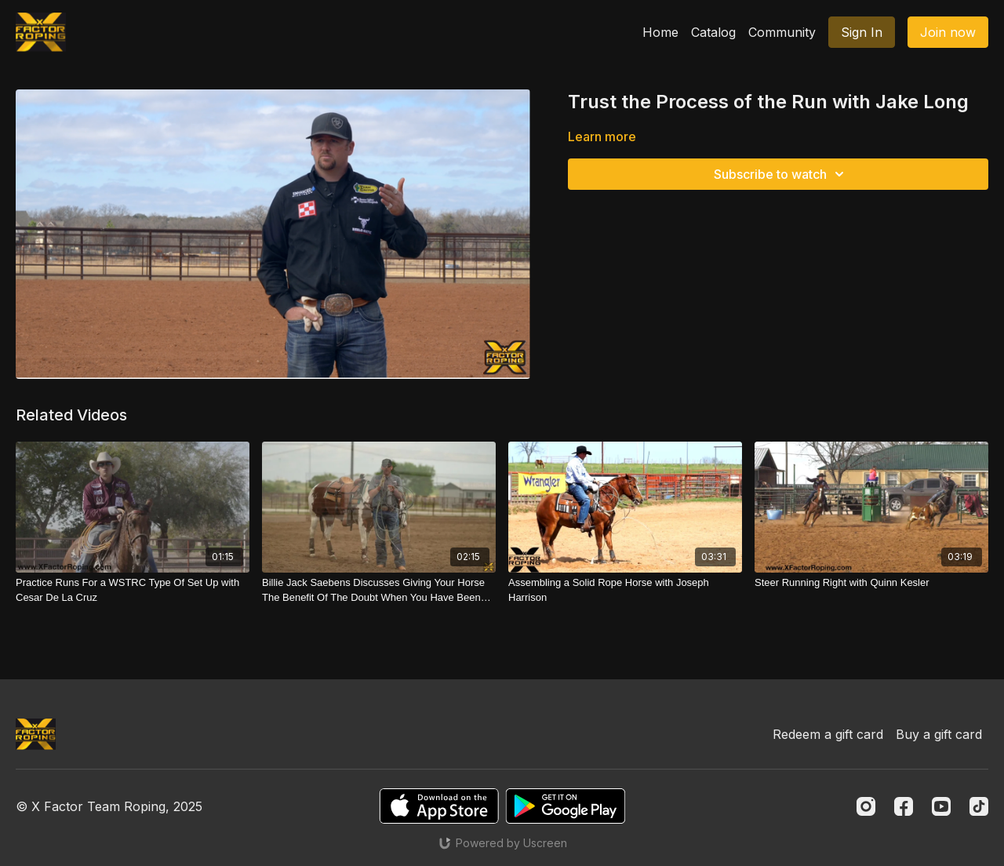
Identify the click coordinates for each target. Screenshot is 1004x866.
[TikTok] (978, 806)
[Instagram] (866, 806)
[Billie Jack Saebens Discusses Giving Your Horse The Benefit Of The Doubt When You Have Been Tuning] (379, 590)
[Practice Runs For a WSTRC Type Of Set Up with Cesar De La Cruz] (132, 590)
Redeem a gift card (828, 734)
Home (660, 32)
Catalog (713, 32)
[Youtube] (941, 806)
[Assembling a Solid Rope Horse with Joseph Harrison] (625, 590)
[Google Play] (565, 806)
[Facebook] (903, 806)
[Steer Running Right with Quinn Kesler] (871, 583)
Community (782, 32)
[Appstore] (439, 806)
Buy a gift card (939, 734)
